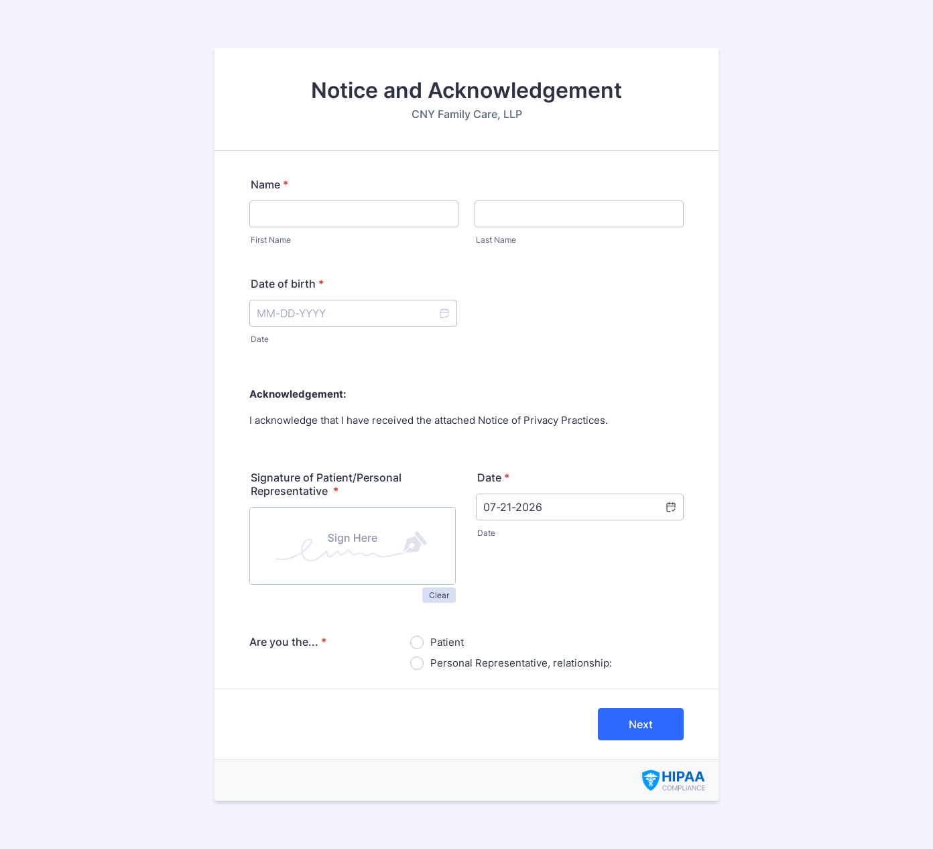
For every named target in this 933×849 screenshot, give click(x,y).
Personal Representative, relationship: (521, 663)
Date (260, 339)
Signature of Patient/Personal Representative (326, 484)
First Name (271, 240)
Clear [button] (439, 595)
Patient (447, 642)
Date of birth (287, 283)
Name (269, 184)
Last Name (496, 240)
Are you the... (287, 641)
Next (641, 724)
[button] (443, 313)
